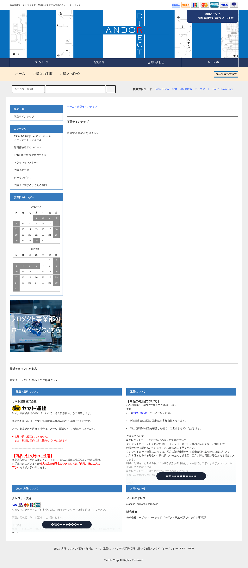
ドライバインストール (26, 162)
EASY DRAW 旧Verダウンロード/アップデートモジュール (32, 138)
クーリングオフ (23, 177)
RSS (182, 548)
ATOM (190, 548)
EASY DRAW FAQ (223, 89)
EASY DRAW (162, 89)
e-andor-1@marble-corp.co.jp (142, 504)
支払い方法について (65, 548)
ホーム (18, 74)
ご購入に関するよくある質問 (30, 185)
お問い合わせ (152, 62)
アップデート (202, 89)
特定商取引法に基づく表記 (135, 548)
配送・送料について (89, 548)
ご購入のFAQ (67, 74)
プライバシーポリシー (165, 548)
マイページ (38, 62)
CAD (174, 89)
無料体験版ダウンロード (28, 147)
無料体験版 (186, 89)
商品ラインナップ (87, 106)
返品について (110, 548)
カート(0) (210, 62)
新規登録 (95, 62)
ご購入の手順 (40, 74)
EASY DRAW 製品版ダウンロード (33, 155)
